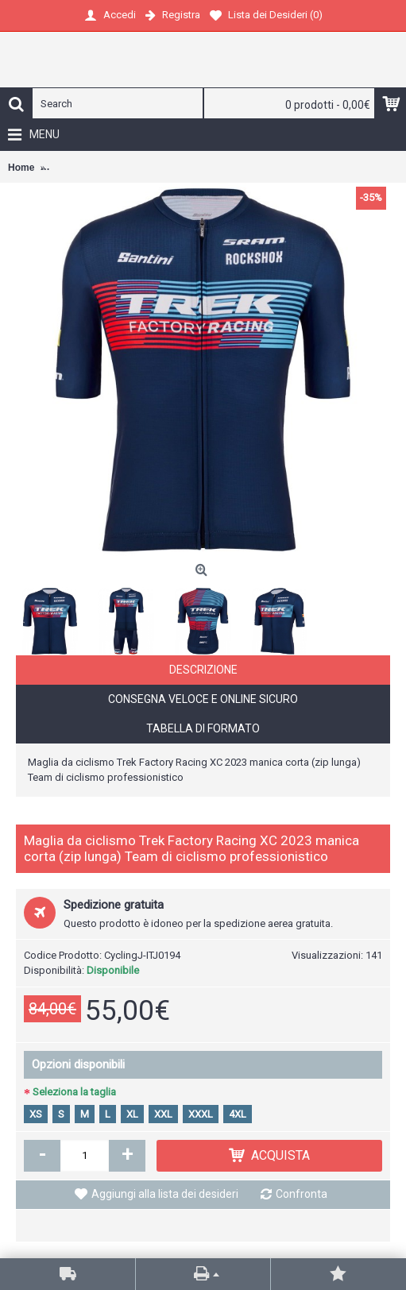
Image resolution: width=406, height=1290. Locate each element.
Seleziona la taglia (74, 1092)
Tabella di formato (203, 728)
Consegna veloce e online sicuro (203, 699)
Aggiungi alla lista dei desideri (164, 1194)
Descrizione (203, 669)
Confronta (301, 1194)
